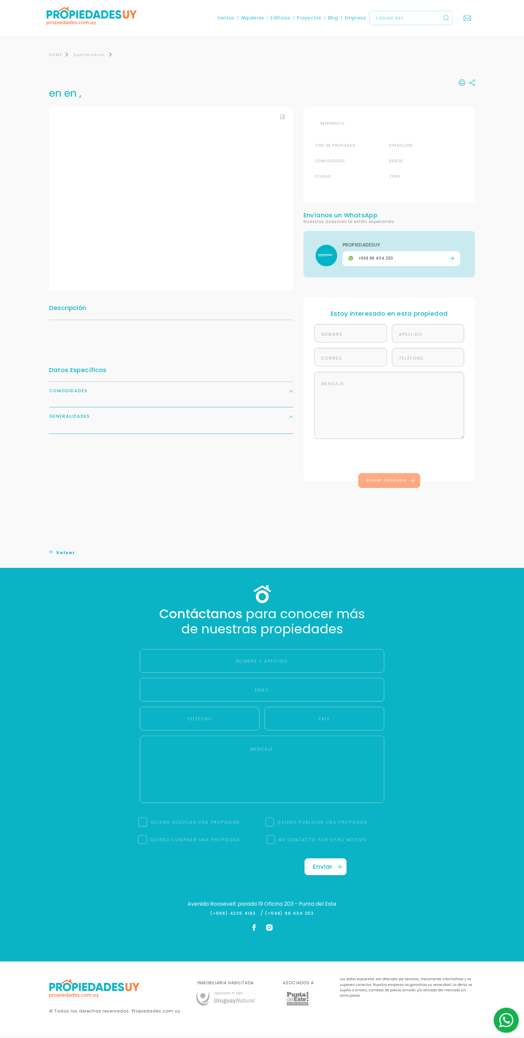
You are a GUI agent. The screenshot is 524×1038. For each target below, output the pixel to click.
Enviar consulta (391, 483)
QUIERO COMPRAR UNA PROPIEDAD (196, 842)
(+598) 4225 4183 (234, 916)
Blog (330, 17)
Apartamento (90, 57)
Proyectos (306, 17)
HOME (56, 57)
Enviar (327, 869)
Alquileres (250, 17)
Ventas (223, 17)
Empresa (352, 17)
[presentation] (389, 460)
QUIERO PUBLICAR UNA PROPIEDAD (323, 825)
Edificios (278, 17)
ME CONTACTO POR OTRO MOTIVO (323, 842)
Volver (62, 555)
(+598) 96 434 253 (289, 916)
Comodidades (171, 393)
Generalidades (171, 419)
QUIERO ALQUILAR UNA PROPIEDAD (195, 825)
